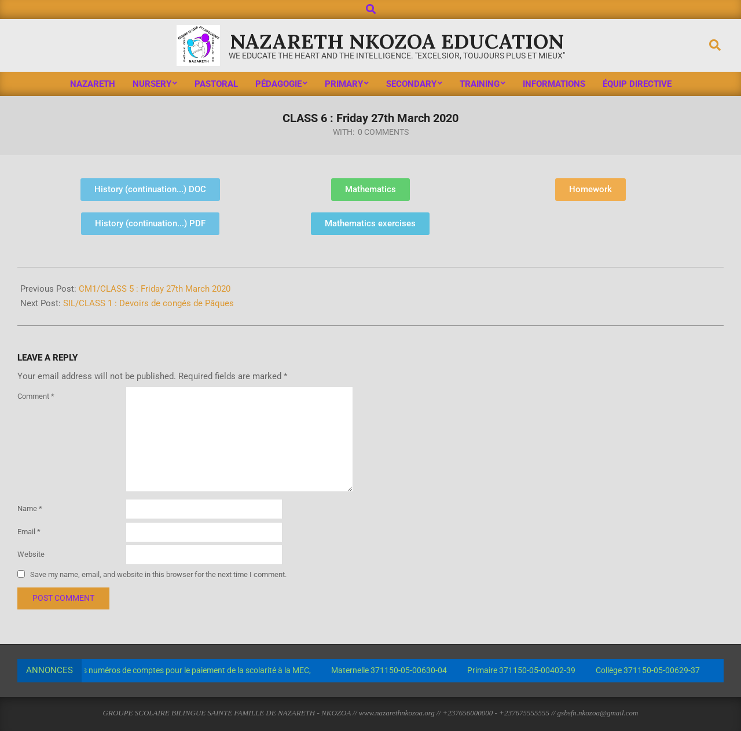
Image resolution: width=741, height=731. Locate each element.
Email (29, 531)
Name (29, 508)
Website (31, 554)
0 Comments (383, 132)
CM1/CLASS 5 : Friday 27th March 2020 (154, 289)
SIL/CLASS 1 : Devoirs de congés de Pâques (148, 303)
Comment (35, 396)
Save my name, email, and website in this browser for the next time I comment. (158, 574)
